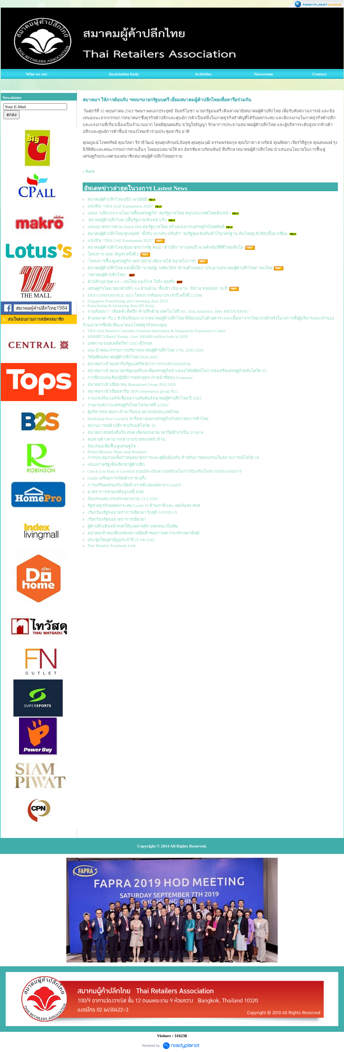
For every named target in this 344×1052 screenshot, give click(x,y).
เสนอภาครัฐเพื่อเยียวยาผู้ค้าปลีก (116, 464)
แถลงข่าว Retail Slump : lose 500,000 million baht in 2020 (138, 336)
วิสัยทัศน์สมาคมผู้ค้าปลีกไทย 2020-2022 (123, 357)
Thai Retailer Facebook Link (112, 545)
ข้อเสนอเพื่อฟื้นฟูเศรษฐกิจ (112, 446)
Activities (203, 74)
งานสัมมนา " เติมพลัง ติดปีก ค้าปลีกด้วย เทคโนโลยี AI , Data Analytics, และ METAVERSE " (169, 311)
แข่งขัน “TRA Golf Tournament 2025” (121, 240)
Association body (124, 74)
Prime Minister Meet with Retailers (117, 451)
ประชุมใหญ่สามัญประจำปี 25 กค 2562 (121, 539)
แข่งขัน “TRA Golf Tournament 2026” (121, 206)
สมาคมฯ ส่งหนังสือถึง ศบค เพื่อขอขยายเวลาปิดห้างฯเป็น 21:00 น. (146, 432)
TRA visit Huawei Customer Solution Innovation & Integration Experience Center (157, 330)
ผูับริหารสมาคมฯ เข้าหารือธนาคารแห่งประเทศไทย (133, 411)
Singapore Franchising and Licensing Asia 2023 (128, 301)
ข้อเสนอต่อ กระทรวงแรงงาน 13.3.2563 (123, 498)
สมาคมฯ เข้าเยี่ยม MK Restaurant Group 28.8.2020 (132, 384)
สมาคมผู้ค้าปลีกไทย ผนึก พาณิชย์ (117, 199)
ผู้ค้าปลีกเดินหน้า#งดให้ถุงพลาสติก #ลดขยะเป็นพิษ (133, 526)
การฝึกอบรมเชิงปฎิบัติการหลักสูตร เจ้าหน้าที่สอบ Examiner (140, 377)
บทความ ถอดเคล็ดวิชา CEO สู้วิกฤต (120, 343)
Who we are (36, 74)
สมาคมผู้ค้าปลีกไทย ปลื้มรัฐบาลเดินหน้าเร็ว (127, 219)
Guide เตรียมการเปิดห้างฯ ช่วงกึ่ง (117, 478)
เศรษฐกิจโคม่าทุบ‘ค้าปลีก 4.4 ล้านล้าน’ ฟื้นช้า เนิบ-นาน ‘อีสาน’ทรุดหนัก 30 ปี (158, 288)
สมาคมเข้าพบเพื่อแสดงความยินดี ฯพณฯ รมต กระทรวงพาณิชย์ (143, 533)
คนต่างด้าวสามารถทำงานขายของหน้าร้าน (126, 439)
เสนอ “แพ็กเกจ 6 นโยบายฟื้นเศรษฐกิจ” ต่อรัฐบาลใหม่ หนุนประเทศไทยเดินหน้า (159, 213)
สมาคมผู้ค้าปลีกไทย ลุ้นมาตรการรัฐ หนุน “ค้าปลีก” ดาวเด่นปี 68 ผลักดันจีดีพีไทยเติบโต (165, 247)
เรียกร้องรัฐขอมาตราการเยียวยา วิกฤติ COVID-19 (132, 512)
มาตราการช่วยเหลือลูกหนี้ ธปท (116, 491)
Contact (319, 74)
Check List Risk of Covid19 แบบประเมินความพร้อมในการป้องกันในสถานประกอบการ (165, 471)
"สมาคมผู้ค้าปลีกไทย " (108, 274)
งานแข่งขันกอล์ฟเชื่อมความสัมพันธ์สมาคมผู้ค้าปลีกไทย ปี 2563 (145, 398)
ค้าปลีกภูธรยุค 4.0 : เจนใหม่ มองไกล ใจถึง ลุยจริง (131, 281)
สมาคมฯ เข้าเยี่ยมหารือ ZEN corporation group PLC (133, 391)
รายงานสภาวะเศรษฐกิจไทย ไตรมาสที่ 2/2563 (128, 405)
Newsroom (263, 74)
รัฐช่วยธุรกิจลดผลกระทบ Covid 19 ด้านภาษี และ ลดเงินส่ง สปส (144, 505)
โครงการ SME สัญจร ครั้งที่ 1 (113, 254)
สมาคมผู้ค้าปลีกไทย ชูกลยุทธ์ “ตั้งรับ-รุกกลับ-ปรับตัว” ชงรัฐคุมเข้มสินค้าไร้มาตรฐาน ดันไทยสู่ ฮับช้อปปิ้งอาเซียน (188, 233)
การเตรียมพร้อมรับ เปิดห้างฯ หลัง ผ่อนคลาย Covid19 (134, 485)
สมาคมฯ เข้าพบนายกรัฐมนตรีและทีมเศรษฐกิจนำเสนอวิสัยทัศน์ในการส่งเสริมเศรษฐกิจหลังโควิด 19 (177, 370)
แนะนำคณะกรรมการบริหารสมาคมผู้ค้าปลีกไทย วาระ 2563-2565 (146, 350)
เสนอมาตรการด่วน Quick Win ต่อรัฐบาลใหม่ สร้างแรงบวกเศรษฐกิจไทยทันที (156, 226)
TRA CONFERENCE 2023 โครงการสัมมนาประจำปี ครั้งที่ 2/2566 (145, 295)
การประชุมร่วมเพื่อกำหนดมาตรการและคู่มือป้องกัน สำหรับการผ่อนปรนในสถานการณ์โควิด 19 (173, 457)
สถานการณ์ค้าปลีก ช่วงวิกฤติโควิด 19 (122, 425)
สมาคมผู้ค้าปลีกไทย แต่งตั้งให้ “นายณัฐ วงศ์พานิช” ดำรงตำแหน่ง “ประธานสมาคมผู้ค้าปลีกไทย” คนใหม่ (180, 267)
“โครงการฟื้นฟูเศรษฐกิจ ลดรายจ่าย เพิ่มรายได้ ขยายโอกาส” (143, 261)
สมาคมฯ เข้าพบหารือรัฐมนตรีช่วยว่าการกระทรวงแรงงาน (139, 363)
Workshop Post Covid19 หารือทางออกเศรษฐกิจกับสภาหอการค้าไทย (148, 418)
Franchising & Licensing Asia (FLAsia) (121, 305)
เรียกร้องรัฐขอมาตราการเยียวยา (117, 519)
